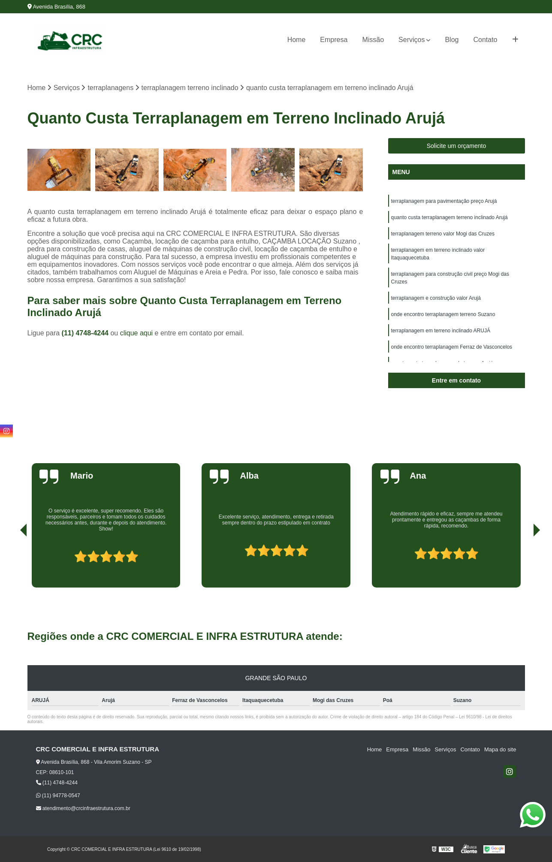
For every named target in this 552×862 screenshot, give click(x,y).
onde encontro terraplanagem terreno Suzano (443, 314)
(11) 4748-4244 (86, 333)
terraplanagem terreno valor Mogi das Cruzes (443, 234)
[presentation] (11, 563)
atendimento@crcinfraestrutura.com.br (83, 808)
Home (296, 39)
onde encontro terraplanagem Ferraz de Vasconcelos (452, 347)
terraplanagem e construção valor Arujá (436, 298)
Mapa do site (500, 749)
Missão (373, 39)
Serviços (411, 39)
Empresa (333, 39)
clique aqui (136, 333)
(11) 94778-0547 (58, 796)
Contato (485, 39)
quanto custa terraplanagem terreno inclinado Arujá (449, 217)
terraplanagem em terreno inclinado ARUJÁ (440, 331)
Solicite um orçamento (456, 145)
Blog (451, 39)
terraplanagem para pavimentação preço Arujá (444, 201)
